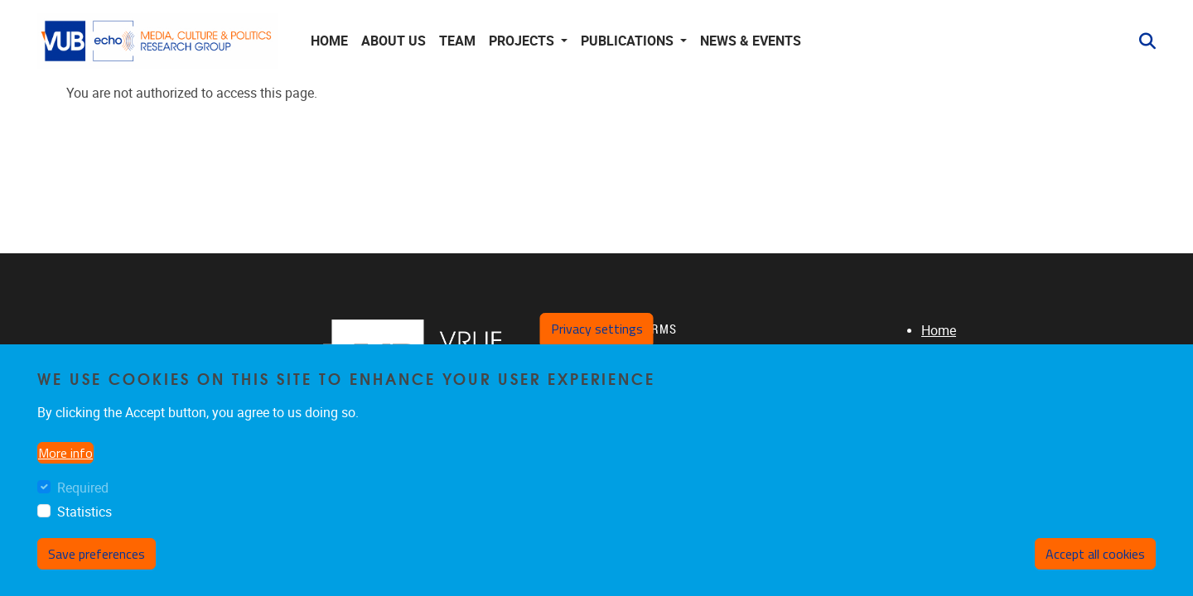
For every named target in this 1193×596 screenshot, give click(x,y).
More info (65, 453)
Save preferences (96, 554)
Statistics (84, 512)
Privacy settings (597, 329)
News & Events (750, 41)
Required (83, 488)
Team (457, 41)
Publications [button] (629, 41)
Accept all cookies (1095, 554)
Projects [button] (523, 41)
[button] (1141, 41)
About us (393, 41)
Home (329, 41)
